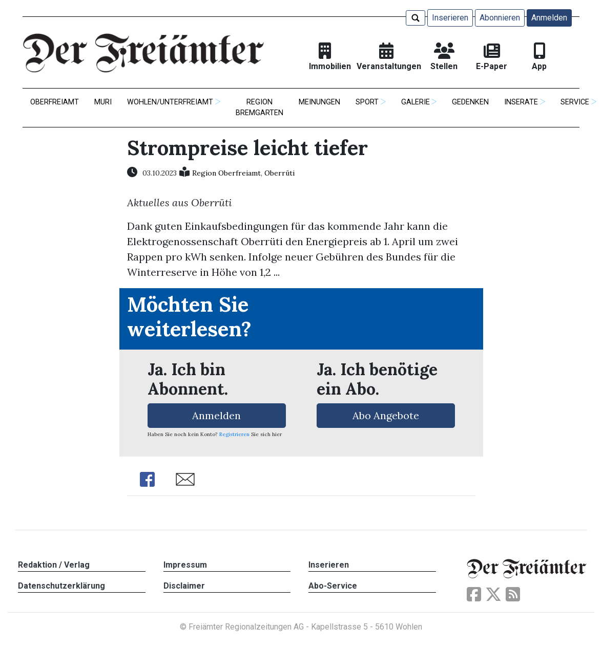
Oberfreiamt (54, 102)
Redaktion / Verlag (54, 565)
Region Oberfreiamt (226, 173)
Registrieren (234, 434)
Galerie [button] (415, 102)
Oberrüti (279, 173)
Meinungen (319, 102)
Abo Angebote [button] (385, 415)
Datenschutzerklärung (61, 586)
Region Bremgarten (259, 108)
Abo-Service (332, 586)
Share (147, 479)
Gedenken (470, 102)
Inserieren (450, 18)
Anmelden (549, 18)
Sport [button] (367, 102)
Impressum (185, 565)
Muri (103, 102)
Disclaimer (184, 586)
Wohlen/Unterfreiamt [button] (170, 102)
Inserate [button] (521, 102)
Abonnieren (500, 18)
